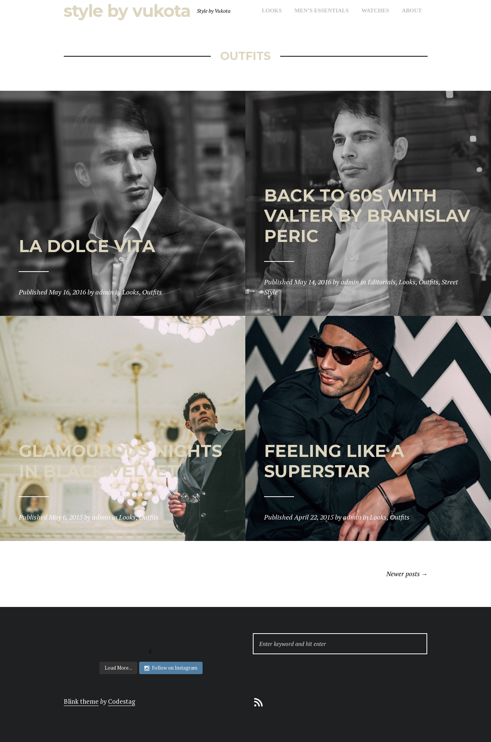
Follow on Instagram (170, 667)
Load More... (118, 667)
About (412, 11)
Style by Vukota (127, 10)
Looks (272, 11)
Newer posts (407, 574)
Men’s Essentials (321, 11)
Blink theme (81, 701)
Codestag (121, 701)
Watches (375, 11)
